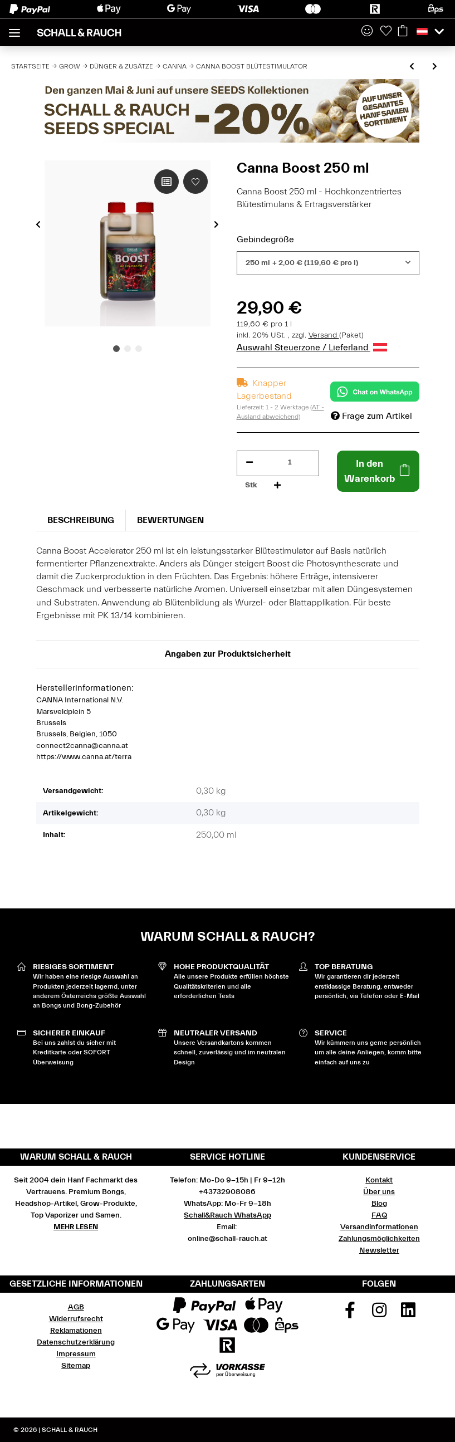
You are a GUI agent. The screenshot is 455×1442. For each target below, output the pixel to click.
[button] (367, 31)
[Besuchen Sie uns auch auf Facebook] (350, 1313)
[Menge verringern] (249, 462)
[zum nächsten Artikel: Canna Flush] (434, 67)
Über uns (379, 1191)
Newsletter (379, 1250)
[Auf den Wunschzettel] (195, 181)
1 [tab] (116, 348)
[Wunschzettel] (385, 31)
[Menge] (290, 462)
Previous (38, 224)
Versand (324, 335)
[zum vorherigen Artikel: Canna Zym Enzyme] (411, 67)
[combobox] (328, 263)
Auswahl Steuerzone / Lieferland (312, 348)
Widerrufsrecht (76, 1318)
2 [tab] (127, 348)
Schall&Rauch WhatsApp (227, 1215)
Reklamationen (76, 1330)
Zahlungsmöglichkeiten (379, 1238)
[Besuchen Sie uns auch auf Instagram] (379, 1313)
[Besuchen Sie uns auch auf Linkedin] (408, 1313)
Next (216, 224)
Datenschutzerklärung (76, 1342)
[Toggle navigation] (14, 28)
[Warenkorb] (402, 31)
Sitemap (75, 1365)
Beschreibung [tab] (80, 520)
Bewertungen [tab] (170, 520)
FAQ (379, 1215)
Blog (379, 1203)
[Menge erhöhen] (277, 485)
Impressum (76, 1354)
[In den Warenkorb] (378, 471)
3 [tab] (138, 348)
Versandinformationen (379, 1227)
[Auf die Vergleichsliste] (166, 181)
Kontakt (379, 1180)
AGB (76, 1307)
